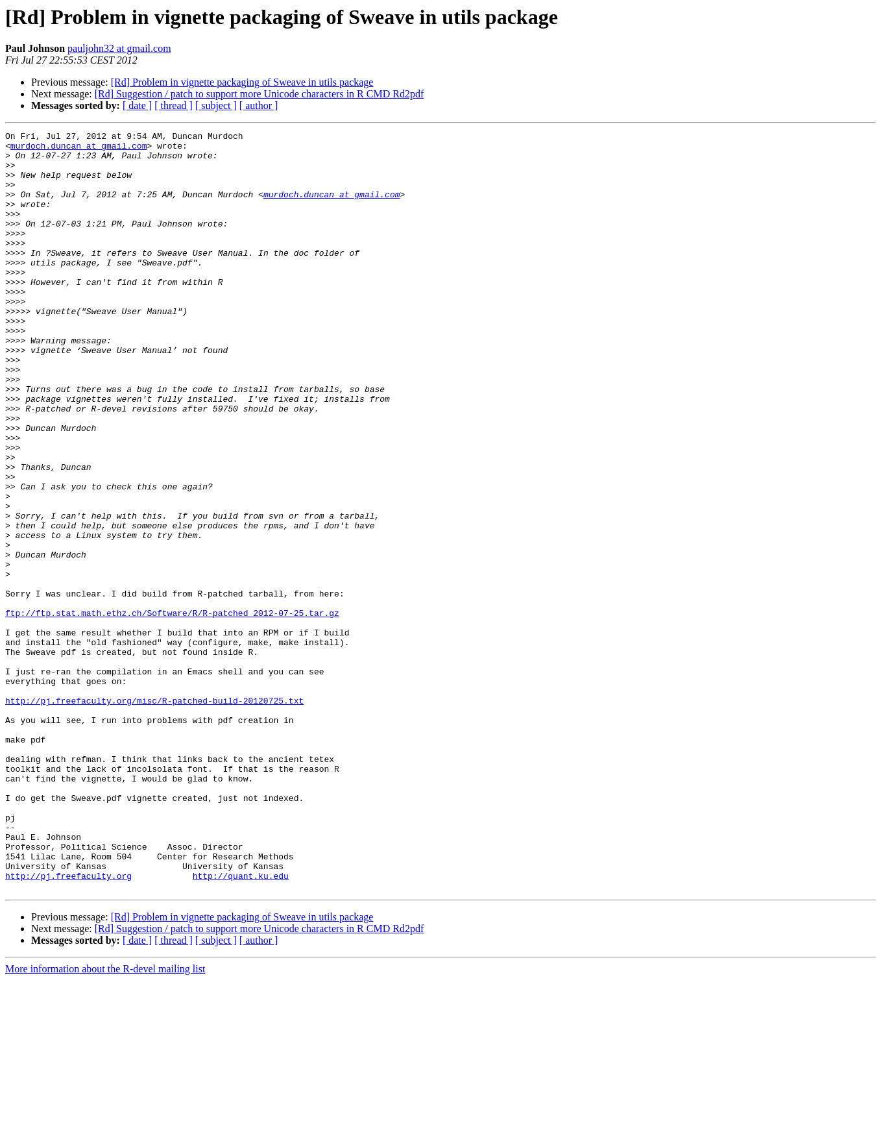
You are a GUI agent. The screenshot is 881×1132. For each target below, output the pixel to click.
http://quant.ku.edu (241, 1025)
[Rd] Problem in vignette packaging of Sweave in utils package (242, 82)
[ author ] (258, 105)
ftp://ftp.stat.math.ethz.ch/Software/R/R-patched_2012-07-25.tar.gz (172, 710)
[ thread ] (173, 105)
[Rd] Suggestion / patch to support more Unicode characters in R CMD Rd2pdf (259, 93)
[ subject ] (216, 105)
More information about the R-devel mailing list (105, 1120)
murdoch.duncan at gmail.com (78, 149)
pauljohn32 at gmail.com (119, 48)
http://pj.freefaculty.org (68, 1025)
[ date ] (137, 105)
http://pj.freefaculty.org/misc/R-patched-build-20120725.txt (154, 815)
